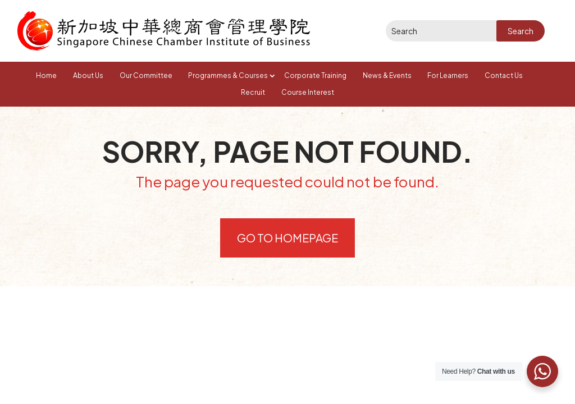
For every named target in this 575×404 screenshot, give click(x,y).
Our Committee (146, 75)
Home (46, 75)
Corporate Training (315, 75)
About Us (88, 75)
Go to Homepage (287, 238)
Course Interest (307, 92)
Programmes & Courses (228, 75)
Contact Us (504, 75)
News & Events (387, 75)
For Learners (447, 75)
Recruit (253, 92)
